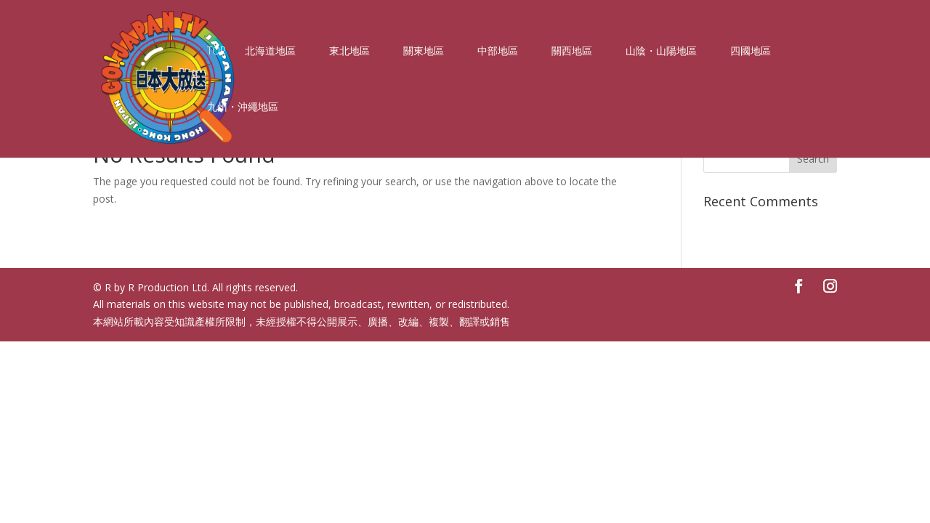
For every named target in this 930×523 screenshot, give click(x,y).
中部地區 (497, 51)
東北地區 (349, 51)
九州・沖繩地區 (242, 107)
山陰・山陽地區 (661, 51)
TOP (216, 51)
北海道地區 (270, 51)
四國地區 (750, 51)
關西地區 (571, 51)
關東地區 (423, 51)
